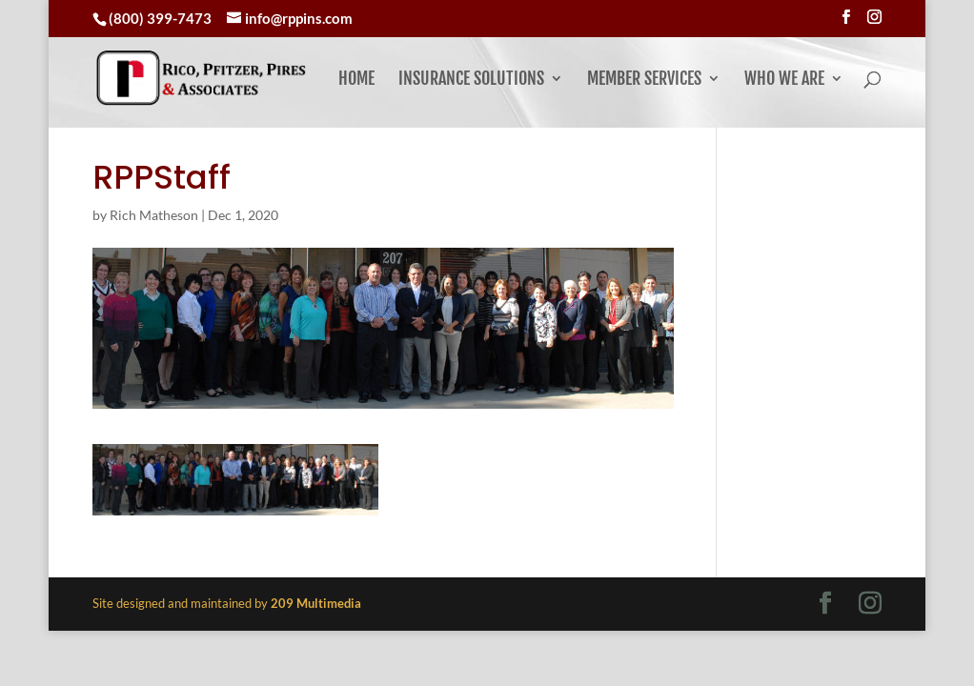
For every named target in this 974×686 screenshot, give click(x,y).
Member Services (644, 80)
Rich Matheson (154, 215)
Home (356, 80)
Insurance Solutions (471, 80)
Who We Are (784, 80)
